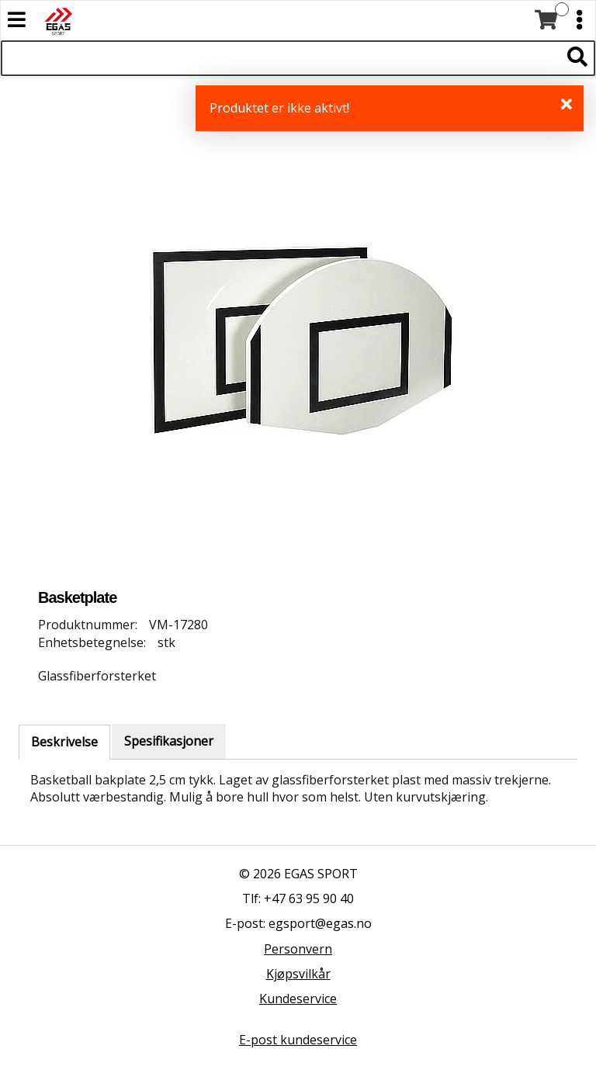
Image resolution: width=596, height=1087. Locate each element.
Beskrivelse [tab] (64, 741)
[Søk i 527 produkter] (280, 58)
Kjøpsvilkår (298, 973)
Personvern (298, 948)
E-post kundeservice (298, 1039)
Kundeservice (298, 998)
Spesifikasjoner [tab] (168, 740)
